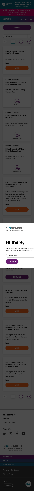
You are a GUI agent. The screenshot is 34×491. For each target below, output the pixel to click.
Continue (12, 262)
